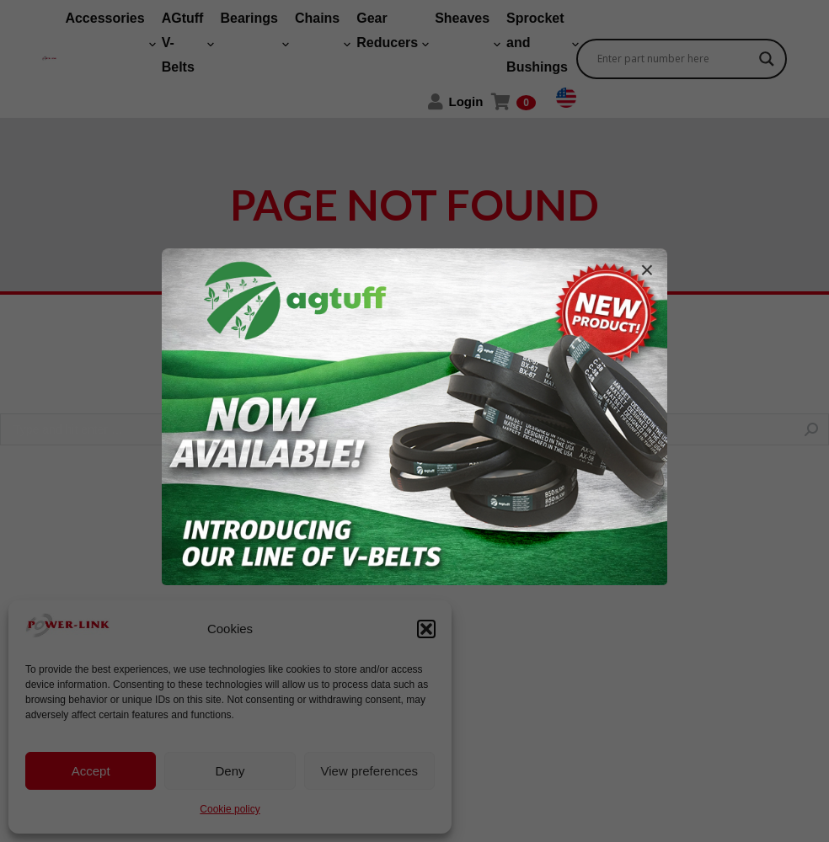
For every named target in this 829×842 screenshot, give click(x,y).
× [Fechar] (647, 270)
